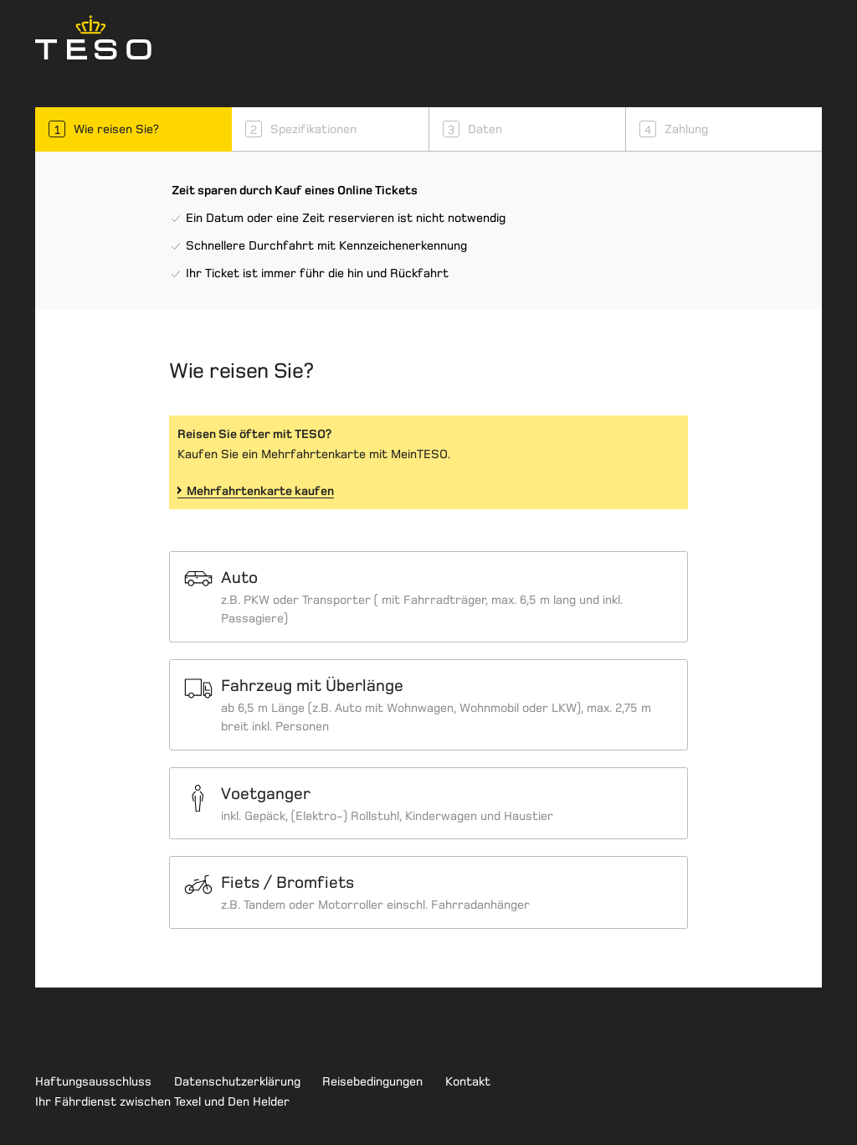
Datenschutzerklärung (237, 1081)
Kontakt (467, 1081)
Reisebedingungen (372, 1081)
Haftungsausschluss (93, 1081)
